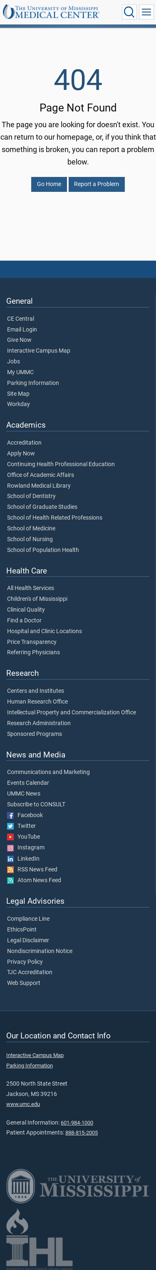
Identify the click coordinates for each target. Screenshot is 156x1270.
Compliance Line (28, 919)
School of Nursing (30, 539)
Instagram (26, 847)
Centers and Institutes (35, 691)
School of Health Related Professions (54, 518)
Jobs (13, 361)
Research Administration (39, 723)
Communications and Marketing (48, 772)
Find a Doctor (24, 620)
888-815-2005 (81, 1133)
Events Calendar (28, 783)
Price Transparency (32, 642)
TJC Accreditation (29, 972)
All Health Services (30, 588)
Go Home (49, 184)
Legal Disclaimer (28, 940)
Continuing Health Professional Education (61, 464)
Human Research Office (37, 702)
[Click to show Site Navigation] (146, 12)
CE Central (20, 319)
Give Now (19, 340)
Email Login (22, 330)
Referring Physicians (33, 652)
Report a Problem (96, 184)
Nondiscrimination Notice (39, 951)
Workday (18, 404)
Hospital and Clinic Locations (44, 631)
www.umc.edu (23, 1104)
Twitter (21, 826)
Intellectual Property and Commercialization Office (71, 712)
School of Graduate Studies (42, 507)
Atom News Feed (34, 880)
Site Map (18, 394)
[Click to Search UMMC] (129, 12)
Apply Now (21, 453)
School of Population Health (43, 550)
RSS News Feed (32, 869)
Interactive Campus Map (38, 351)
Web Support (23, 983)
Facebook (25, 815)
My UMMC (20, 372)
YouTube (23, 837)
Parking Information (33, 383)
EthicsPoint (22, 929)
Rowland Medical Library (39, 486)
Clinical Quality (26, 610)
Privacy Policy (25, 962)
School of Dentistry (31, 496)
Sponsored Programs (34, 734)
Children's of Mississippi (37, 599)
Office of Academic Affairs (40, 475)
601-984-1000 (77, 1123)
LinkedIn (23, 859)
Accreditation (24, 443)
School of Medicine (31, 528)
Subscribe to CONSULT (36, 804)
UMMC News (23, 794)
